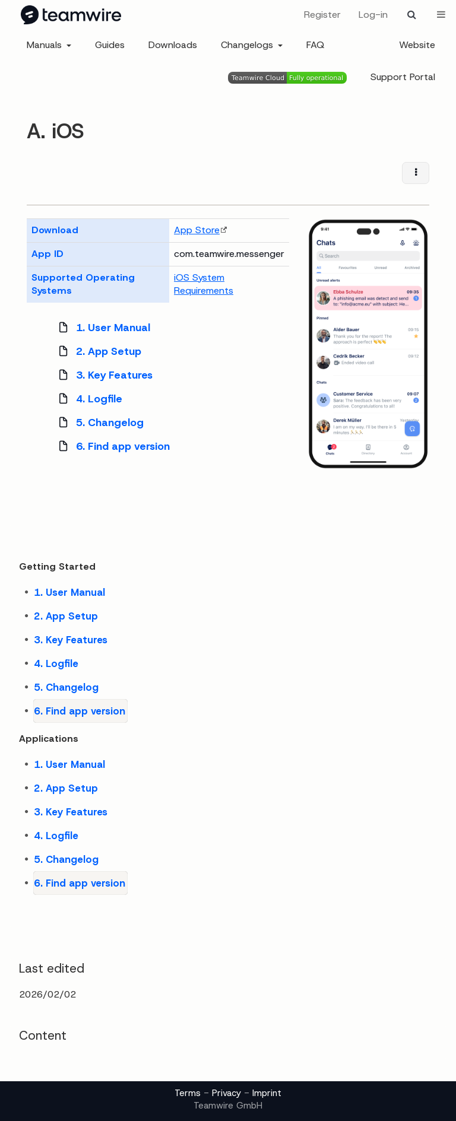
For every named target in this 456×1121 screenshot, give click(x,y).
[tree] (158, 387)
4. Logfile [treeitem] (86, 399)
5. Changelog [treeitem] (97, 422)
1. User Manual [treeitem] (100, 327)
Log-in (373, 14)
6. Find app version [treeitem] (110, 446)
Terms (188, 1093)
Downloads (172, 45)
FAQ (315, 45)
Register (322, 14)
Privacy (226, 1093)
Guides (110, 45)
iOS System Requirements (203, 284)
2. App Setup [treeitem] (96, 351)
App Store (197, 230)
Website (417, 45)
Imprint (266, 1093)
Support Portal (402, 77)
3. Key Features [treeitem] (102, 375)
